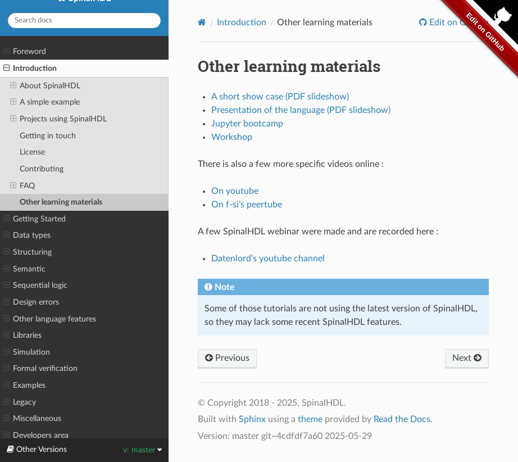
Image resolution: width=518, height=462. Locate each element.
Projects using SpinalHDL (58, 119)
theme (310, 419)
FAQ (22, 186)
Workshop (231, 137)
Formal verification (40, 369)
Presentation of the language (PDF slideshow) (300, 110)
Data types (27, 235)
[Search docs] (84, 20)
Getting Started (34, 219)
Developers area (36, 436)
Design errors (31, 302)
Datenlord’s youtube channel (268, 258)
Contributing (41, 169)
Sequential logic (35, 285)
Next (466, 358)
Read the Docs (402, 419)
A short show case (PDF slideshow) (280, 96)
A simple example (45, 102)
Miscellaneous (32, 419)
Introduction (30, 69)
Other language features (49, 319)
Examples (24, 386)
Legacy (19, 402)
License (32, 152)
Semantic (24, 269)
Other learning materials (61, 202)
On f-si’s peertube (246, 204)
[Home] (202, 22)
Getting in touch (48, 136)
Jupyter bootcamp (247, 123)
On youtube (234, 191)
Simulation (26, 352)
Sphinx (252, 419)
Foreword (24, 52)
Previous (227, 358)
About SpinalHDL (45, 86)
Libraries (22, 335)
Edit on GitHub (458, 22)
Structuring (27, 252)
